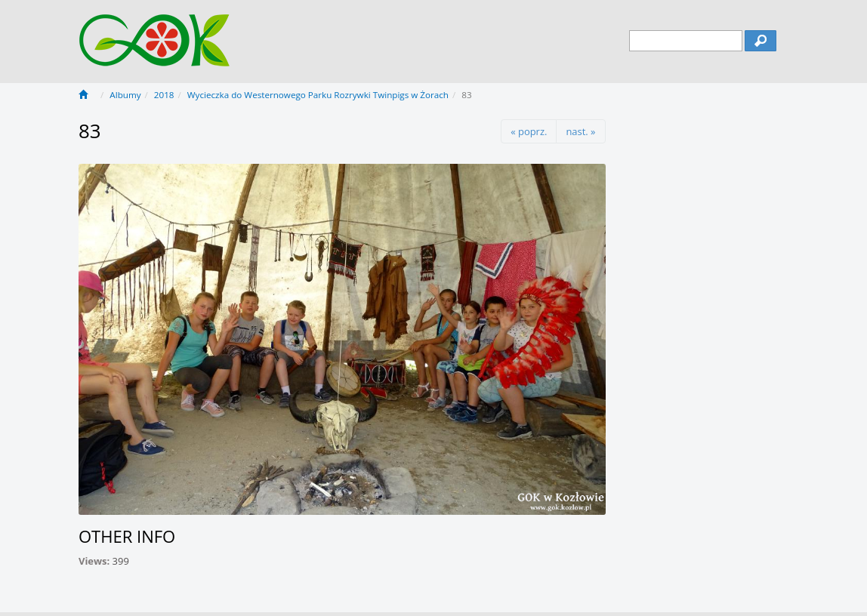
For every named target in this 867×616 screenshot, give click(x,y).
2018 (164, 94)
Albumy (125, 94)
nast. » (580, 131)
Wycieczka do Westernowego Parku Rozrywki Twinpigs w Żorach (318, 94)
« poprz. (529, 131)
